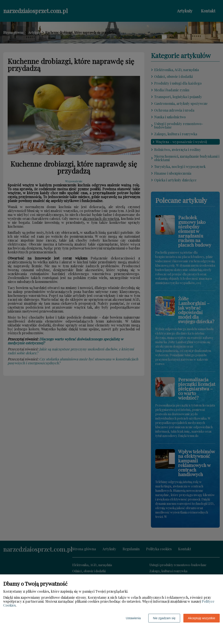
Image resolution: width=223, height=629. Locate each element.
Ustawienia (133, 618)
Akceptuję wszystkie (201, 618)
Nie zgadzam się (164, 618)
